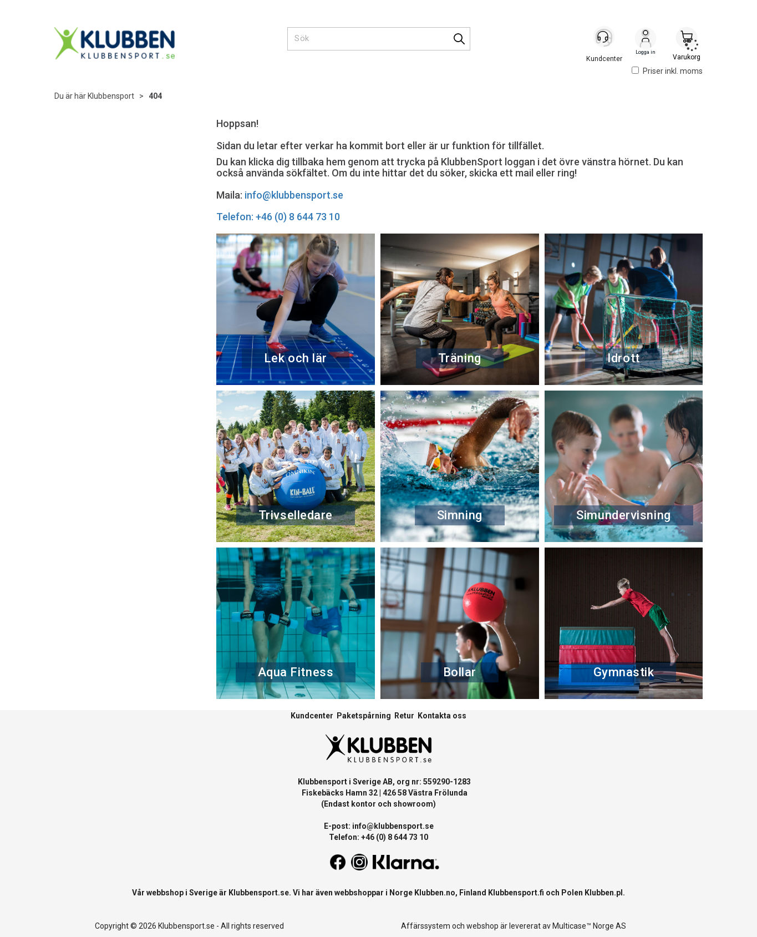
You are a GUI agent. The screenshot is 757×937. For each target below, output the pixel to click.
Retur (404, 715)
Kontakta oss (442, 715)
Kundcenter (312, 715)
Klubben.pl (604, 892)
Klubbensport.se (258, 892)
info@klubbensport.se (294, 195)
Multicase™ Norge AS (589, 925)
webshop (482, 925)
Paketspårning (364, 715)
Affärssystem (425, 925)
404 (155, 96)
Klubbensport (111, 96)
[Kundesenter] (604, 38)
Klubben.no (434, 892)
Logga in (645, 39)
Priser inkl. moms (667, 71)
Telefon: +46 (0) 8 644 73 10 (278, 216)
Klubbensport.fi (516, 892)
